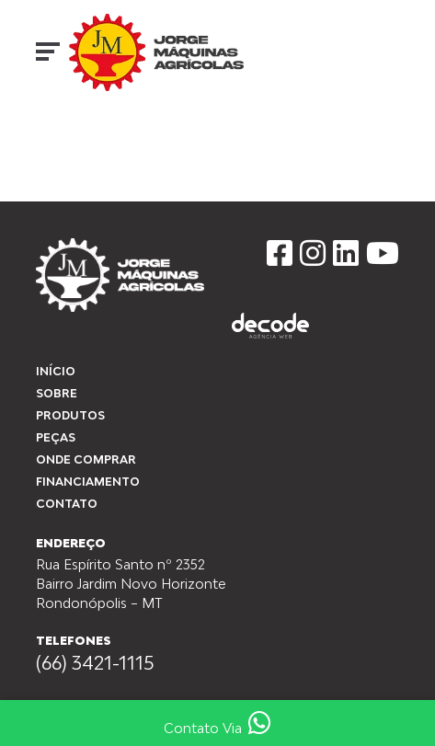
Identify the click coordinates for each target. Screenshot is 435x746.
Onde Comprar (86, 459)
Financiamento (88, 481)
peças (55, 437)
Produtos (70, 415)
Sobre (56, 393)
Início (51, 138)
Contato (66, 504)
